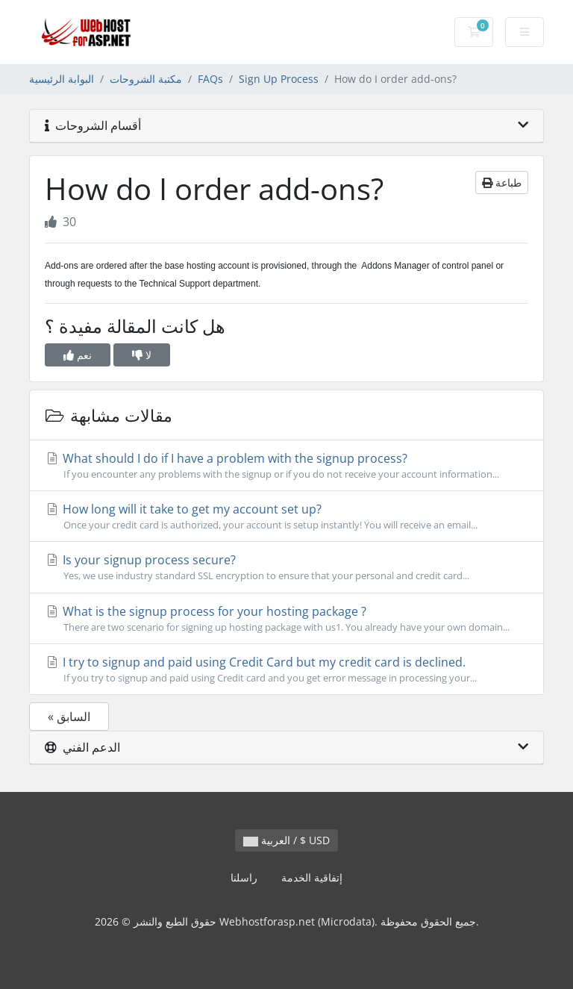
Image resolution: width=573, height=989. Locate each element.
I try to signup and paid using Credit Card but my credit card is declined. (286, 669)
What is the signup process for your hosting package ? (286, 618)
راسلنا (244, 877)
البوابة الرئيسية (61, 79)
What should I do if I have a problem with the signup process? (286, 465)
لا (141, 355)
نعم (77, 355)
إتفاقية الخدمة (311, 877)
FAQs (210, 79)
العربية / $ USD (286, 840)
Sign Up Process (279, 79)
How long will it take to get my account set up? (286, 516)
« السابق (69, 716)
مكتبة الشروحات (146, 79)
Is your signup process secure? (286, 567)
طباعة (502, 182)
